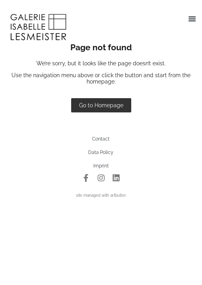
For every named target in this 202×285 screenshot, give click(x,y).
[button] (192, 19)
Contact (100, 139)
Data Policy (100, 152)
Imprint (101, 166)
